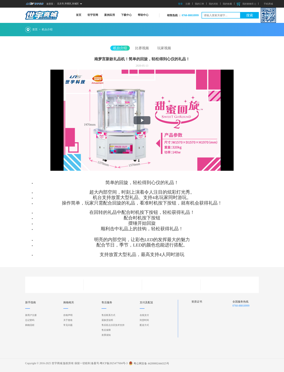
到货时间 (144, 320)
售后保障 (106, 330)
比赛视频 (142, 48)
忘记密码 (29, 320)
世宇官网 (92, 15)
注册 (188, 3)
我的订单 (199, 3)
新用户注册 (31, 315)
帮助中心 (143, 15)
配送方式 (144, 325)
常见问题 (68, 325)
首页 (78, 15)
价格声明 (68, 315)
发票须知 (106, 335)
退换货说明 (107, 320)
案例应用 (109, 15)
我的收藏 (227, 3)
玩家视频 (164, 48)
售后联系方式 (108, 315)
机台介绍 (47, 29)
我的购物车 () (246, 3)
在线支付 (144, 315)
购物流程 (29, 325)
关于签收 (68, 320)
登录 (180, 3)
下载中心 (126, 15)
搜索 (249, 15)
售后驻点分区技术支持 (113, 325)
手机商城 (268, 3)
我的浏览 (213, 3)
